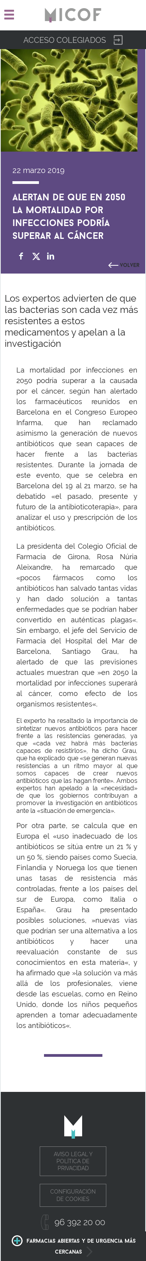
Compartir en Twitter (36, 256)
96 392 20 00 (80, 1222)
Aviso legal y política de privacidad (73, 1161)
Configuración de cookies (73, 1195)
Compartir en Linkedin (50, 256)
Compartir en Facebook (21, 256)
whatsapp (65, 256)
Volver (129, 264)
